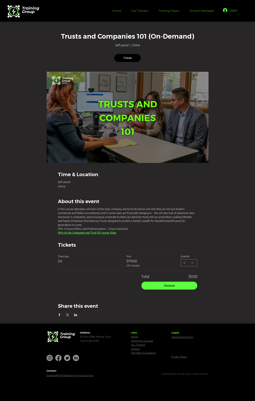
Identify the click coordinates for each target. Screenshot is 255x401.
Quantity (185, 256)
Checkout (169, 285)
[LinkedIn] (76, 358)
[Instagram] (49, 358)
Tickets (127, 58)
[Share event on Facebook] (59, 315)
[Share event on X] (67, 315)
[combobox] (189, 262)
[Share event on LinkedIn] (75, 315)
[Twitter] (67, 358)
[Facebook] (58, 358)
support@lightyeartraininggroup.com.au (70, 375)
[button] (168, 10)
